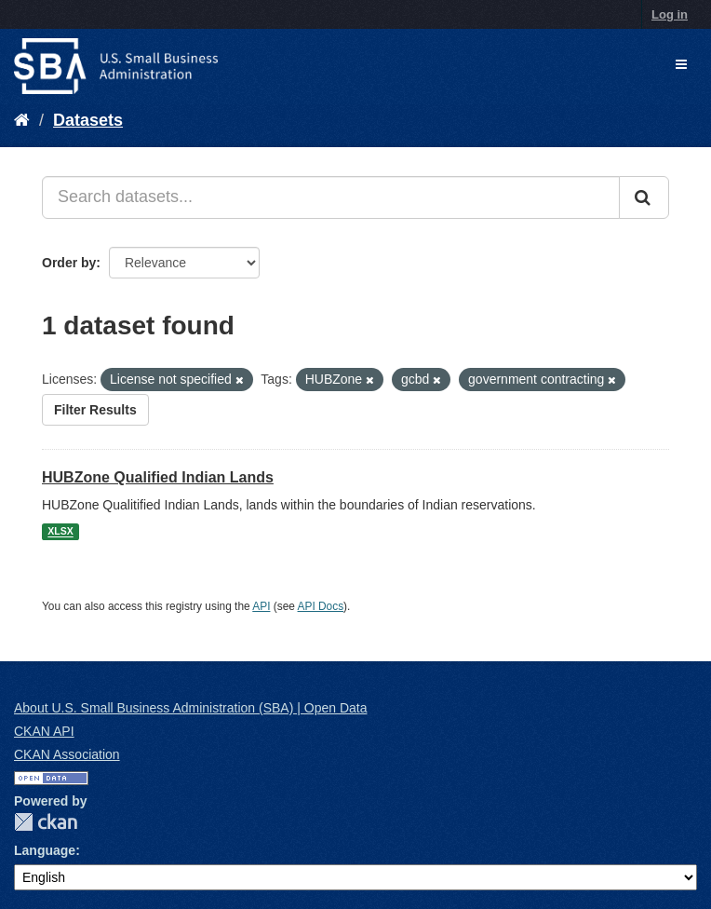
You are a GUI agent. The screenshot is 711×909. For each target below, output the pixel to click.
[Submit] (644, 197)
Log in (669, 14)
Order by (69, 262)
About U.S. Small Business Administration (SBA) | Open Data (190, 707)
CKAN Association (67, 754)
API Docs (321, 606)
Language (44, 850)
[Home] (22, 120)
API (261, 606)
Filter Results (95, 409)
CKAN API (44, 731)
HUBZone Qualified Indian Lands (158, 477)
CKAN (45, 822)
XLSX (60, 531)
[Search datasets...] (331, 197)
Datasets (88, 120)
